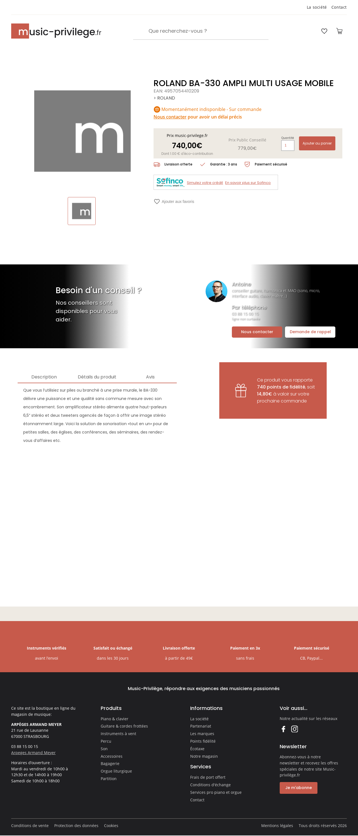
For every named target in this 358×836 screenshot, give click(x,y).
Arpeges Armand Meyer (33, 752)
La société (317, 7)
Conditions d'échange (210, 784)
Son (104, 748)
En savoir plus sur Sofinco (248, 182)
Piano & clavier (114, 718)
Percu (106, 741)
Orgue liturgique (116, 771)
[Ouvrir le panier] (339, 31)
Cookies (111, 825)
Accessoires (112, 756)
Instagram (294, 728)
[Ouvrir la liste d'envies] (324, 31)
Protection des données (76, 825)
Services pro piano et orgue (216, 792)
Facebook (283, 728)
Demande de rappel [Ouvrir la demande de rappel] (310, 332)
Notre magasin (204, 756)
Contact (339, 7)
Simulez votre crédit (205, 182)
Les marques (202, 733)
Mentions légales (277, 825)
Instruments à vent (118, 733)
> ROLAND (164, 98)
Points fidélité (203, 741)
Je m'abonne (298, 787)
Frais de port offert (207, 777)
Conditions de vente (30, 825)
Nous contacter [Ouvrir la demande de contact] (257, 332)
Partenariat (200, 726)
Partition (109, 778)
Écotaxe (197, 748)
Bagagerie (110, 763)
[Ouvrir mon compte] (308, 31)
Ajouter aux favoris (174, 201)
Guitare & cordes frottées (124, 726)
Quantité (287, 138)
